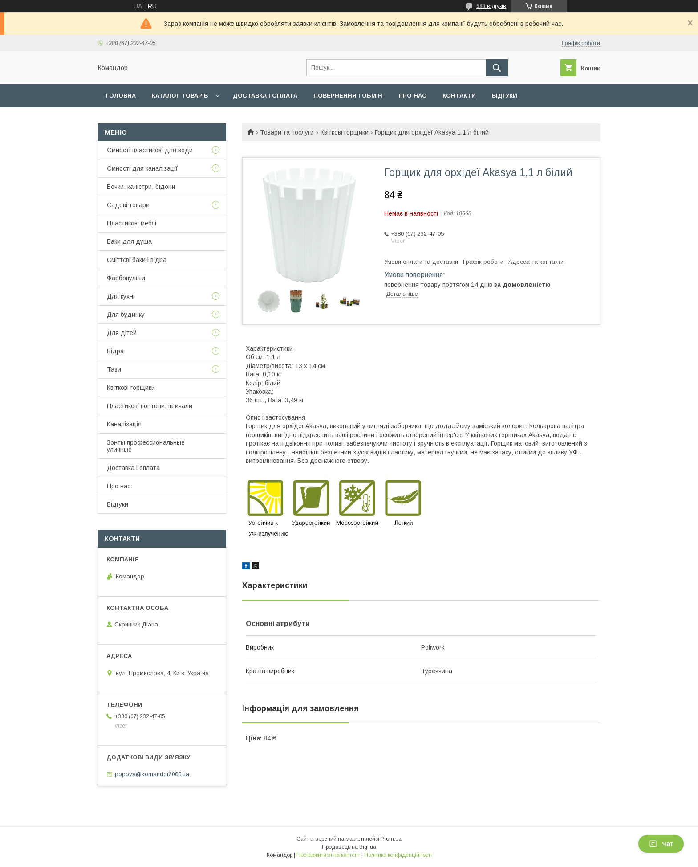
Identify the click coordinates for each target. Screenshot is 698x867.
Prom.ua (391, 839)
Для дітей (122, 332)
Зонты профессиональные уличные (146, 446)
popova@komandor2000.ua (152, 774)
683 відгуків (491, 6)
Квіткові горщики (345, 132)
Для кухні (120, 296)
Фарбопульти (126, 278)
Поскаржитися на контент (328, 855)
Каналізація (124, 424)
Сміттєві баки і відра (136, 259)
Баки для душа (129, 241)
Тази (114, 369)
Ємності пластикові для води (150, 150)
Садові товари (128, 205)
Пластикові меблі (131, 223)
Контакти (459, 95)
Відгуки (504, 95)
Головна (121, 95)
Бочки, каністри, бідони (141, 186)
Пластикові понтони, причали (149, 405)
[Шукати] (497, 67)
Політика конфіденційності (398, 855)
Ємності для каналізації (142, 168)
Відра (115, 351)
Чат (661, 844)
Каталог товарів (180, 95)
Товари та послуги (287, 132)
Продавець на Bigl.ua (349, 847)
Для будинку (126, 314)
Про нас (412, 95)
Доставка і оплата (265, 95)
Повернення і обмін (347, 95)
